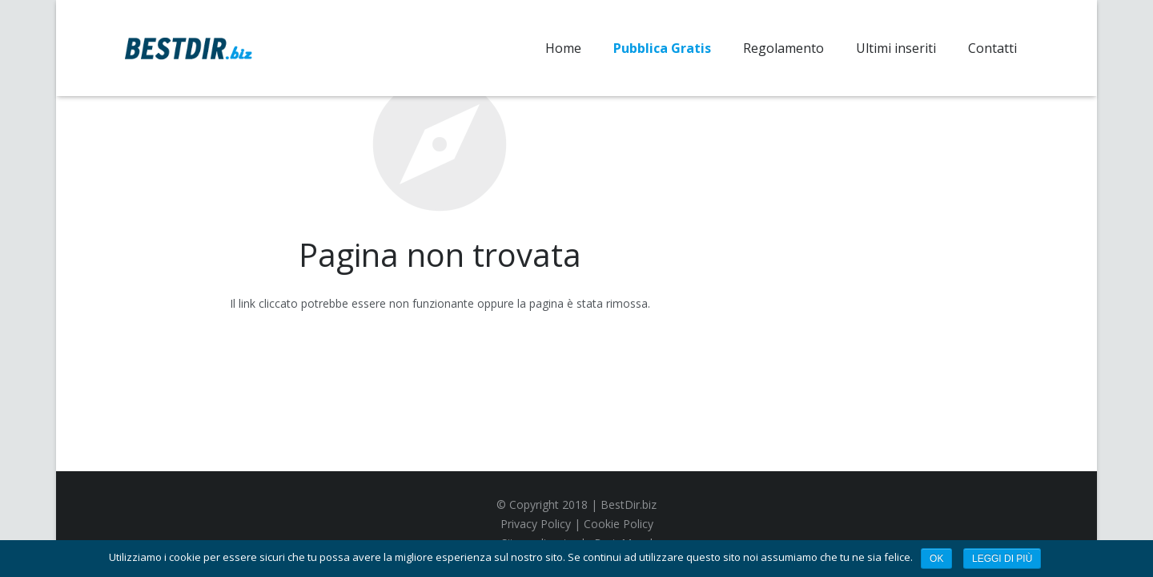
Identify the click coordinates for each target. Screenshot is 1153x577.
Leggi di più (1002, 558)
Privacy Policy (535, 523)
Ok (936, 558)
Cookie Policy (618, 523)
